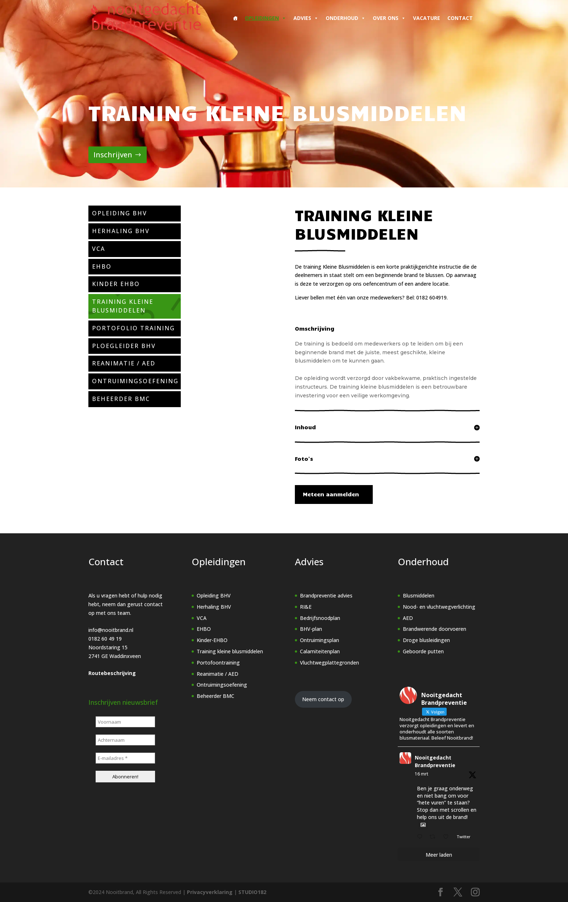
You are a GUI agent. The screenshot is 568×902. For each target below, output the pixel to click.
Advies (305, 18)
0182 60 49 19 (105, 638)
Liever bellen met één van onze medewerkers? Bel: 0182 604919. (371, 297)
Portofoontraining (218, 662)
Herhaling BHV (214, 606)
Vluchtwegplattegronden (329, 662)
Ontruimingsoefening (222, 684)
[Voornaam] (125, 721)
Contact (460, 18)
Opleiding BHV (214, 595)
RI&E (306, 606)
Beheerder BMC (215, 695)
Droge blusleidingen (426, 640)
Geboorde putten (423, 651)
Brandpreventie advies (326, 595)
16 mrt (421, 774)
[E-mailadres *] (125, 758)
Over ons (389, 18)
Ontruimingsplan (319, 640)
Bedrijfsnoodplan (320, 618)
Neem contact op (323, 699)
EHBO (204, 628)
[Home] (235, 18)
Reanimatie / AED (217, 673)
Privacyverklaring (210, 892)
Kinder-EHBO (212, 640)
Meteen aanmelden (330, 494)
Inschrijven (112, 155)
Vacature (426, 18)
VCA (201, 618)
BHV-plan (311, 628)
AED (408, 618)
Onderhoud (346, 18)
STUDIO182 (252, 892)
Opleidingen (265, 18)
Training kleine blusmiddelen (230, 651)
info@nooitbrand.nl (110, 629)
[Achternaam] (125, 740)
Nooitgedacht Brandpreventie (435, 761)
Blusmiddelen (418, 595)
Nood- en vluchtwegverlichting (439, 606)
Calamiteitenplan (320, 651)
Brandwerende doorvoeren (434, 628)
